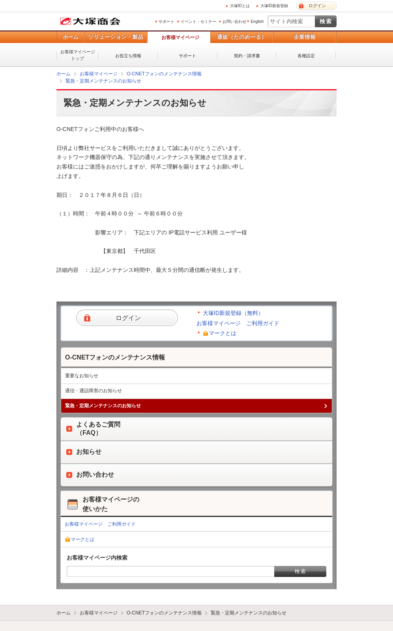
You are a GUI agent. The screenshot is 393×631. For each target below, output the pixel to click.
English (257, 21)
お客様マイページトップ (77, 55)
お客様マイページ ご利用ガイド (237, 323)
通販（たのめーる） (242, 37)
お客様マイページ (180, 37)
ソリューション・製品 (115, 37)
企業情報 (305, 37)
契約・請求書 (247, 55)
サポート (166, 21)
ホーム (70, 37)
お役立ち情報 (128, 55)
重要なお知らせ (81, 375)
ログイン (317, 5)
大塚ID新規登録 (274, 6)
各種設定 (306, 55)
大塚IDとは (240, 6)
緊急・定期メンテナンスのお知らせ (103, 81)
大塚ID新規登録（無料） (233, 313)
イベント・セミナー (198, 21)
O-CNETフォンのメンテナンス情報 (164, 74)
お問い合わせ (234, 21)
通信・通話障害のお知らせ (93, 390)
